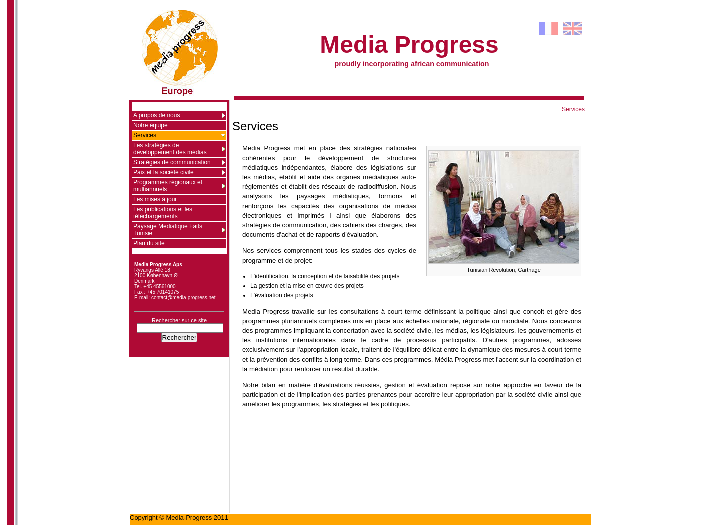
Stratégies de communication (172, 162)
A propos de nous (157, 115)
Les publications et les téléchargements (163, 213)
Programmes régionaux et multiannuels (168, 186)
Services (573, 109)
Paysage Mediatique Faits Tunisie (168, 230)
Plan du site (149, 243)
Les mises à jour (155, 199)
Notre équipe (151, 125)
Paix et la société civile (164, 172)
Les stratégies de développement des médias (170, 149)
